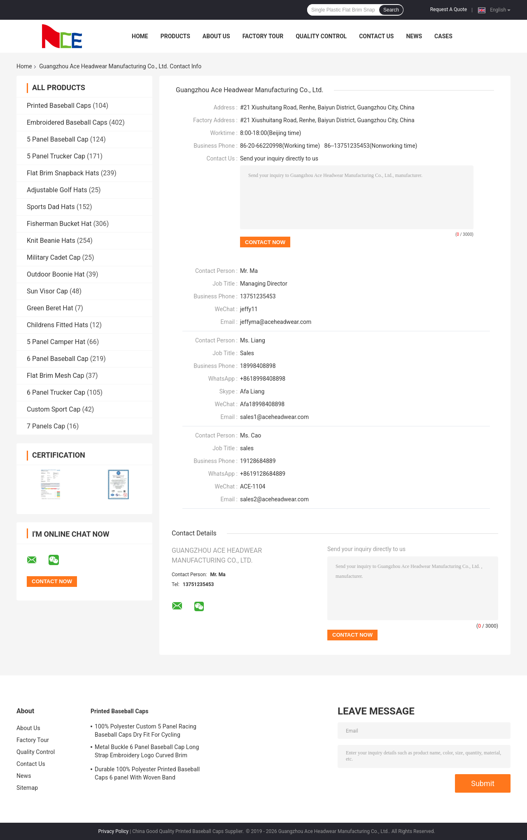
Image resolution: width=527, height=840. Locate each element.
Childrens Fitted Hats (57, 325)
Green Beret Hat (50, 308)
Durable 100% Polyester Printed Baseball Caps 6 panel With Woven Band (147, 773)
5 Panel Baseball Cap (58, 139)
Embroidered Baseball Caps (67, 122)
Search (391, 10)
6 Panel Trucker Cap (56, 392)
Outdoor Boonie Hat (55, 274)
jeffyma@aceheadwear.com (275, 322)
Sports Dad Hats (51, 207)
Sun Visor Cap (47, 291)
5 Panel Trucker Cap (56, 156)
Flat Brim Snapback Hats (63, 173)
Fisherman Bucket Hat (59, 224)
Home (140, 36)
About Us (216, 36)
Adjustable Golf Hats (57, 190)
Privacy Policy (113, 831)
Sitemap (27, 787)
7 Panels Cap (46, 426)
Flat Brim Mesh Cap (55, 375)
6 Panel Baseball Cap (58, 359)
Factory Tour (263, 36)
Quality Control (321, 36)
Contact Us (376, 36)
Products (175, 36)
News (414, 36)
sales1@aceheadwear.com (274, 417)
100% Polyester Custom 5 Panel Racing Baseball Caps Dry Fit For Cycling (145, 730)
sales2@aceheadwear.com (274, 499)
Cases (443, 36)
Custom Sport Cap (53, 409)
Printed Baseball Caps (59, 105)
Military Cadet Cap (54, 257)
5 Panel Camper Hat (56, 342)
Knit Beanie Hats (51, 240)
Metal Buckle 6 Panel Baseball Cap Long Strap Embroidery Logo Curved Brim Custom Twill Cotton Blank (147, 752)
